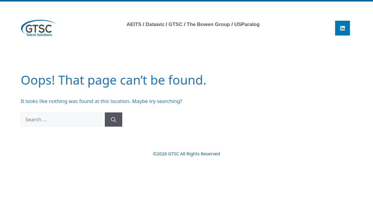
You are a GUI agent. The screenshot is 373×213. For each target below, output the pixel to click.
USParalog (247, 24)
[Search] (113, 119)
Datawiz (156, 24)
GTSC (175, 24)
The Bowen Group (208, 24)
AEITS (133, 24)
